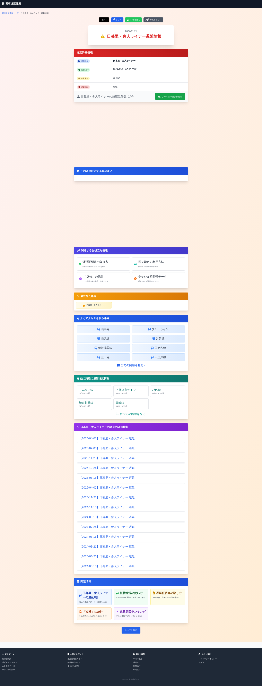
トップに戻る (131, 630)
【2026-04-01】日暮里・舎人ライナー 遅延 (107, 438)
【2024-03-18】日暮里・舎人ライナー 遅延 (107, 566)
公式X (201, 662)
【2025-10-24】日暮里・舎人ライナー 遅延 (107, 467)
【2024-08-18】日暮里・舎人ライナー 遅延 (107, 517)
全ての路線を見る (131, 365)
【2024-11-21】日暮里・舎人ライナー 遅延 (107, 497)
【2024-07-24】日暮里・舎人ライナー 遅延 (107, 526)
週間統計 (136, 662)
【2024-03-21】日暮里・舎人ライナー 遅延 (107, 546)
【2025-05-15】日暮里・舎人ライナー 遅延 (107, 477)
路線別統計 (6, 659)
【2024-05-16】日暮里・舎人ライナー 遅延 (107, 536)
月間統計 (136, 666)
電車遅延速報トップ (10, 13)
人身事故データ (8, 666)
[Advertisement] (131, 134)
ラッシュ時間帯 (8, 670)
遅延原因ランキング (10, 662)
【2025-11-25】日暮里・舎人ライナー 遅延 (107, 458)
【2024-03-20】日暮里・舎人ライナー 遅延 (107, 556)
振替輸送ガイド (74, 662)
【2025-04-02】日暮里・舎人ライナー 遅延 (107, 487)
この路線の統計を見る (170, 96)
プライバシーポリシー (208, 659)
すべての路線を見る (131, 414)
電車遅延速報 (11, 3)
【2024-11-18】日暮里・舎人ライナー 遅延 (107, 507)
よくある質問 (73, 666)
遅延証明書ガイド (75, 659)
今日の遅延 (137, 659)
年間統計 (136, 670)
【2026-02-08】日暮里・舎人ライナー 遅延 (107, 448)
